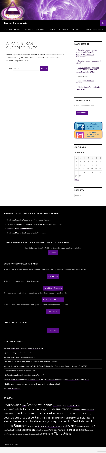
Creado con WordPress (11, 444)
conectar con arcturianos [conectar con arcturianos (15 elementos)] (29, 413)
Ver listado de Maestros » (53, 300)
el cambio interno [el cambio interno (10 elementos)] (84, 417)
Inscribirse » (53, 276)
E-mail (76, 106)
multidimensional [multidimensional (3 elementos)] (42, 430)
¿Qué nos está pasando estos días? (17, 353)
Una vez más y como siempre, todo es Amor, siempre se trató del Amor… (31, 362)
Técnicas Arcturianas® (15, 23)
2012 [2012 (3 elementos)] (24, 405)
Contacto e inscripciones (93, 29)
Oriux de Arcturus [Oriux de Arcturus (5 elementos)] (58, 430)
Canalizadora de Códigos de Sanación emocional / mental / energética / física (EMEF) (87, 69)
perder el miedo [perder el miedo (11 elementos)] (76, 429)
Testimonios (63, 29)
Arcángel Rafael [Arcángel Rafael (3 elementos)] (73, 405)
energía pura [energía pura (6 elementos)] (57, 421)
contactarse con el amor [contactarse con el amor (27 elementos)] (63, 413)
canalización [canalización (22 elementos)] (62, 409)
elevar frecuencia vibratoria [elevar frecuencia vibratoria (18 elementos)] (22, 421)
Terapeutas (75, 29)
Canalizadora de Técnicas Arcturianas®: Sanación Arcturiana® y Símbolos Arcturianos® (86, 53)
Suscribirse (82, 113)
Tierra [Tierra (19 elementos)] (58, 433)
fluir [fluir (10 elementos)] (78, 421)
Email (10, 68)
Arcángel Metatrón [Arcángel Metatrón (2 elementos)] (59, 405)
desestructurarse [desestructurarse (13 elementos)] (14, 417)
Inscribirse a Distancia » (53, 288)
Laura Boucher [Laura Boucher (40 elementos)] (15, 425)
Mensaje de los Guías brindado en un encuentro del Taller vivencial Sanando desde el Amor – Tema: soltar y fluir (46, 379)
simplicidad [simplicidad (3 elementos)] (29, 434)
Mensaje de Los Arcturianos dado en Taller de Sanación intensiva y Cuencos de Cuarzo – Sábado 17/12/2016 (45, 366)
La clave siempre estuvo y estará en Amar (19, 370)
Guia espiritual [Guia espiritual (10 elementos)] (89, 421)
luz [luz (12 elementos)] (93, 426)
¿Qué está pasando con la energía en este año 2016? (24, 375)
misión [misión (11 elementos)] (31, 429)
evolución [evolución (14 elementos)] (70, 421)
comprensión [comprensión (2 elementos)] (8, 414)
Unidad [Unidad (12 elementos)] (67, 433)
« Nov (77, 179)
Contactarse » (53, 311)
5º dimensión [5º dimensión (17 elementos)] (12, 405)
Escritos (52, 29)
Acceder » (53, 253)
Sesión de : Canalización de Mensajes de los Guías (34, 224)
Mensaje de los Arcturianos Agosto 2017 (19, 357)
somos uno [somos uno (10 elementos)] (47, 433)
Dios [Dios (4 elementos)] (41, 418)
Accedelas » (53, 331)
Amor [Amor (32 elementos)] (30, 405)
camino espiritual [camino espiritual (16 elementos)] (42, 409)
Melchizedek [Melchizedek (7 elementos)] (20, 429)
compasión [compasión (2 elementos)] (76, 410)
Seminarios (40, 29)
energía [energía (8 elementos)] (46, 421)
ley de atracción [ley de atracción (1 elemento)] (32, 426)
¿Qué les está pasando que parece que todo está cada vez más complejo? (32, 384)
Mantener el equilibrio (12, 388)
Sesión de (29, 220)
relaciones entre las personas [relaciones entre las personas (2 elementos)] (14, 434)
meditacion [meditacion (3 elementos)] (8, 430)
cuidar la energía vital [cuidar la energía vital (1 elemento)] (88, 414)
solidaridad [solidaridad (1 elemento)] (37, 434)
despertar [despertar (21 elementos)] (32, 417)
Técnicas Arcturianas (12, 29)
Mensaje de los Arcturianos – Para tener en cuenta (23, 348)
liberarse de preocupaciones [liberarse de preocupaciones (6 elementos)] (52, 426)
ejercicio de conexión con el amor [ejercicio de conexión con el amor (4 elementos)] (59, 418)
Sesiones (28, 29)
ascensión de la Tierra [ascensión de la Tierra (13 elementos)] (17, 409)
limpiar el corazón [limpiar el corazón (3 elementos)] (84, 426)
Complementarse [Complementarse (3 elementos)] (87, 409)
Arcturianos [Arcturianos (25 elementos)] (43, 405)
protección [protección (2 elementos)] (90, 430)
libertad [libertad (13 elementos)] (71, 426)
